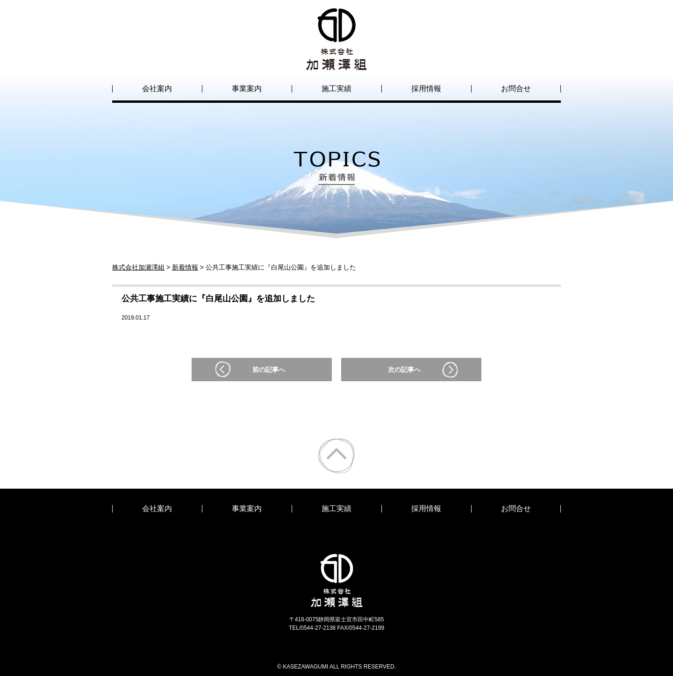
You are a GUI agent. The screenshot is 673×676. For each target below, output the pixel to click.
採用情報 (426, 89)
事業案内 (247, 89)
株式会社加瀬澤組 (336, 62)
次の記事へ (404, 369)
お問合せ (516, 89)
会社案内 (157, 89)
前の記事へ (268, 369)
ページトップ (336, 456)
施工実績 (336, 89)
